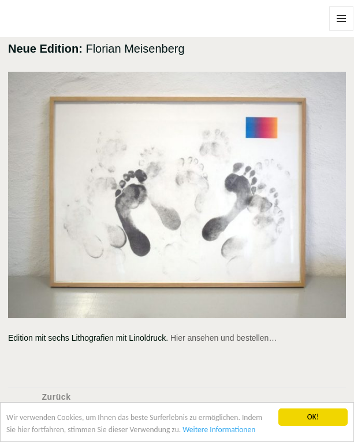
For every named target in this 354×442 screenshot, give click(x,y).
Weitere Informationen (219, 429)
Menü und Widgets (341, 30)
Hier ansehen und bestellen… (223, 337)
